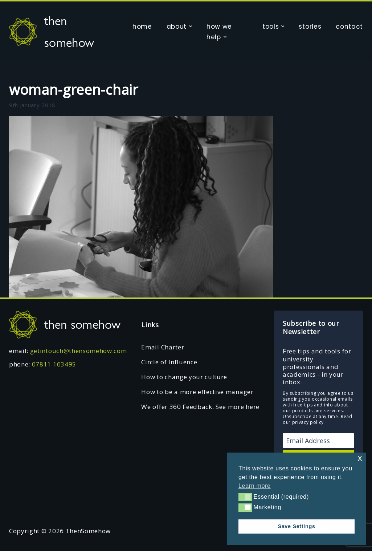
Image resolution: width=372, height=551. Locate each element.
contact (349, 26)
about (177, 26)
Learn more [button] (254, 486)
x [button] (359, 457)
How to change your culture (184, 377)
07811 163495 (54, 364)
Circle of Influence (169, 362)
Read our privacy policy (317, 419)
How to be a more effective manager (197, 392)
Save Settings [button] (296, 526)
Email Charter (162, 347)
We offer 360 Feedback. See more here (200, 406)
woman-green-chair (73, 89)
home (142, 26)
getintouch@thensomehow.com (78, 351)
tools (270, 26)
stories (310, 26)
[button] (245, 497)
